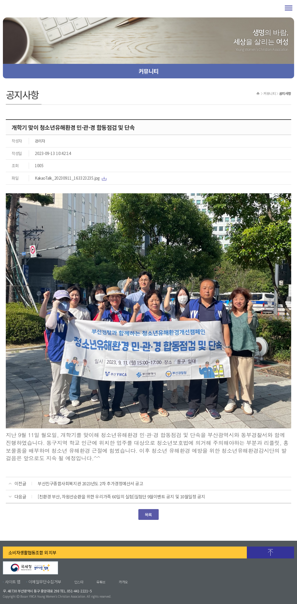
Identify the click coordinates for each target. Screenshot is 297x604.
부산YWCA (49, 8)
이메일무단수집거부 (44, 582)
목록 (148, 514)
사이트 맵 (13, 582)
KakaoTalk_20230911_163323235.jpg (67, 178)
